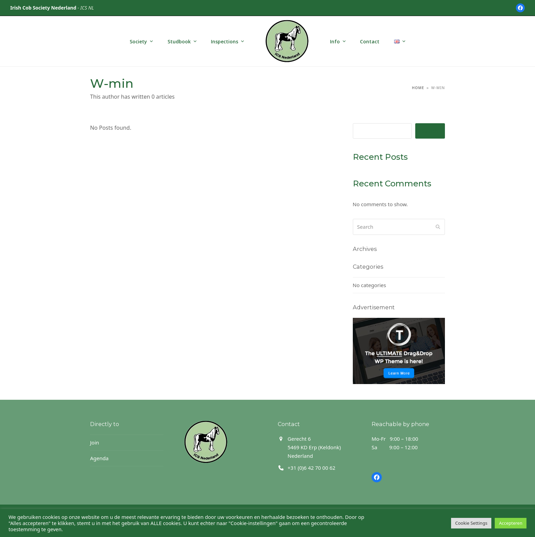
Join (94, 442)
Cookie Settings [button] (471, 523)
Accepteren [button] (510, 523)
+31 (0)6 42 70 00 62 (311, 467)
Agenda (99, 458)
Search (430, 130)
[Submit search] (438, 226)
